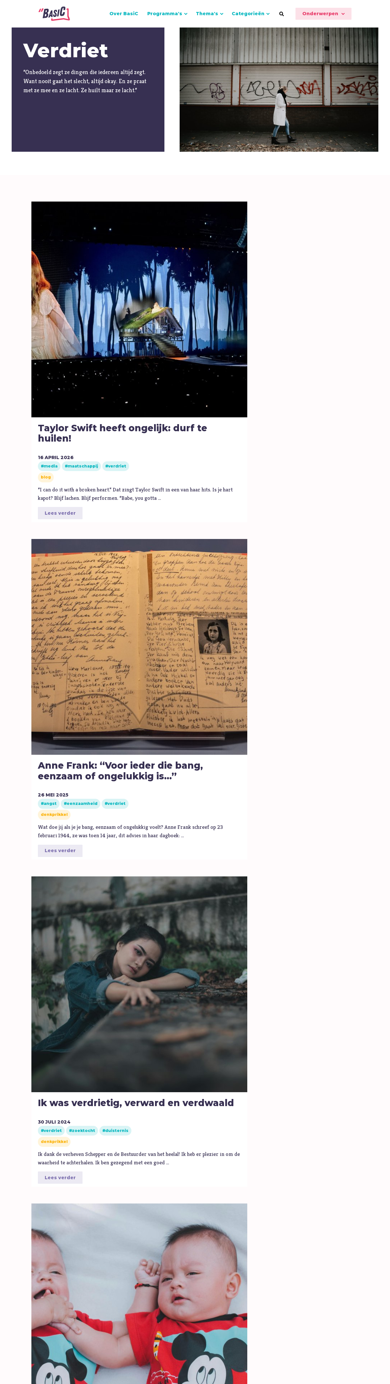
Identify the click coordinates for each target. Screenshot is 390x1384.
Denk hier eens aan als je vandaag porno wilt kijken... (318, 904)
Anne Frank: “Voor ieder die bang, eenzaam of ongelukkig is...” (151, 316)
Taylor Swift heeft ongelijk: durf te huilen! (67, 310)
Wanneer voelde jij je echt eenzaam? (232, 899)
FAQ (179, 1282)
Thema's (207, 13)
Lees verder (60, 456)
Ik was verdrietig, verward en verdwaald (232, 305)
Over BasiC (123, 13)
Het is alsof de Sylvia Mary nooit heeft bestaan (65, 904)
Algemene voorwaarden (257, 1368)
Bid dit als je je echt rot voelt (67, 601)
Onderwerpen (320, 13)
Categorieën (248, 13)
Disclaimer (311, 1368)
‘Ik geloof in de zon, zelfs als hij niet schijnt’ (319, 606)
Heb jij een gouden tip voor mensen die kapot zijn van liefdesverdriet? (159, 915)
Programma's (164, 13)
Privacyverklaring (356, 1368)
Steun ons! (299, 1282)
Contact (204, 1282)
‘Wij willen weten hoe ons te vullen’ (147, 606)
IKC (118, 1284)
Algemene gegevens (250, 1282)
